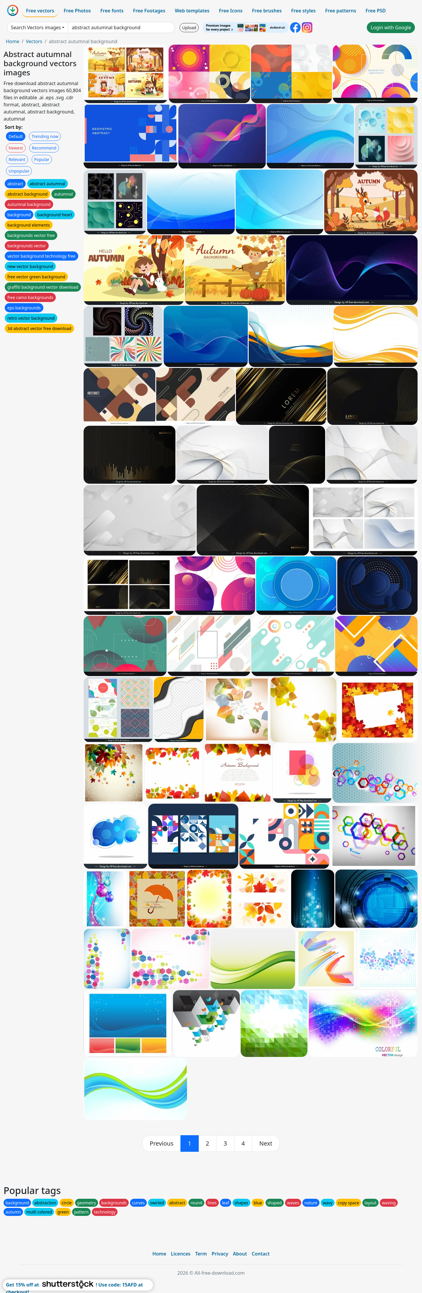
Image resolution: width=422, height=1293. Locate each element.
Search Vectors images (36, 27)
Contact (261, 1253)
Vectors (34, 41)
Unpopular (19, 171)
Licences (180, 1253)
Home (12, 41)
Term (201, 1253)
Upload (189, 27)
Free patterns (340, 10)
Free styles (303, 10)
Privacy (220, 1253)
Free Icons (230, 10)
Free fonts (112, 10)
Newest (16, 148)
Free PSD (376, 10)
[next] (266, 1143)
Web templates (192, 10)
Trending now (45, 136)
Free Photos (77, 10)
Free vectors (40, 10)
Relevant (17, 159)
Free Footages (149, 10)
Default (16, 136)
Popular (41, 159)
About (240, 1253)
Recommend (44, 148)
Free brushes (267, 10)
